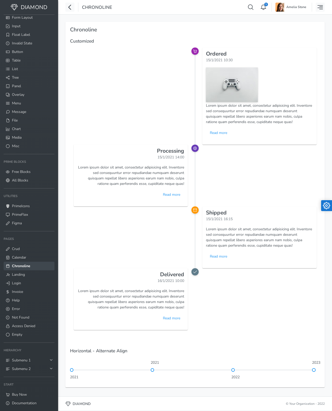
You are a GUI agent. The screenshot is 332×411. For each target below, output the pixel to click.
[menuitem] (29, 77)
